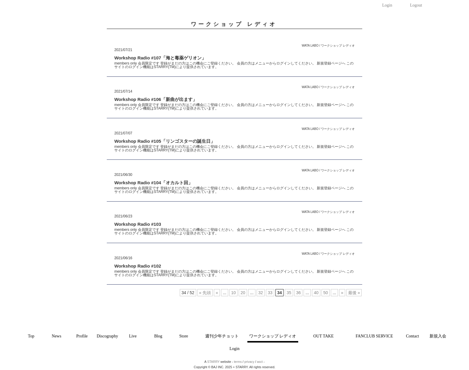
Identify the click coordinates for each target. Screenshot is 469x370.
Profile (82, 336)
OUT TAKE (323, 336)
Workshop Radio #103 (137, 224)
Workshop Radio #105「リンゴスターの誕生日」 (164, 141)
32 (260, 292)
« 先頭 (205, 292)
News (56, 336)
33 (270, 292)
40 (316, 292)
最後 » (354, 292)
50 (325, 292)
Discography (107, 336)
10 (233, 292)
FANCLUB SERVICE (374, 336)
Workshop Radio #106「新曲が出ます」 (155, 99)
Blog (158, 336)
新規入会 (438, 336)
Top (31, 336)
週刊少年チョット (222, 336)
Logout (416, 5)
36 (298, 292)
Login (387, 5)
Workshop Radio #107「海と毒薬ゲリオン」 (160, 57)
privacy (249, 361)
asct (260, 361)
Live (133, 336)
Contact (412, 336)
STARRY (213, 361)
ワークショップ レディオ (272, 336)
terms (238, 361)
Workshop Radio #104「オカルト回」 (153, 182)
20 (242, 292)
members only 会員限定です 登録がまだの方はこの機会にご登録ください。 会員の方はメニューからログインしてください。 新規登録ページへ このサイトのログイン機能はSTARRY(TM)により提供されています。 (234, 65)
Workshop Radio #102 (137, 265)
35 (289, 292)
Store (183, 336)
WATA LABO (310, 45)
